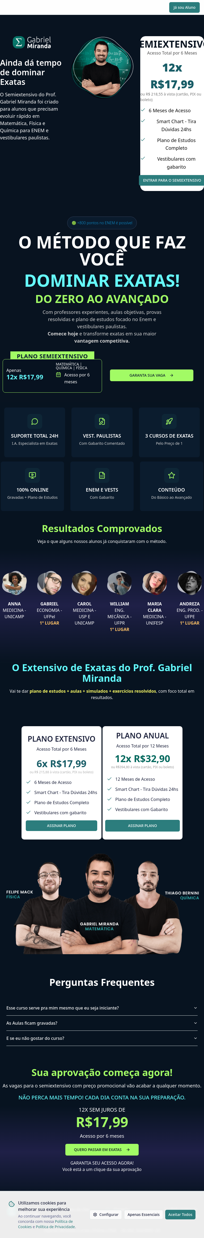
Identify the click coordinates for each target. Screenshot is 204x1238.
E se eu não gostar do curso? (102, 1038)
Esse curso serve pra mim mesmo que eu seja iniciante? (102, 1008)
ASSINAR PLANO (61, 825)
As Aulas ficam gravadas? (102, 1023)
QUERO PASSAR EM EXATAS (102, 1149)
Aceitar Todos (180, 1214)
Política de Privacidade (55, 1226)
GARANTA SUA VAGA (152, 375)
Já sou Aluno (184, 7)
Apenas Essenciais (144, 1214)
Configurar (105, 1214)
